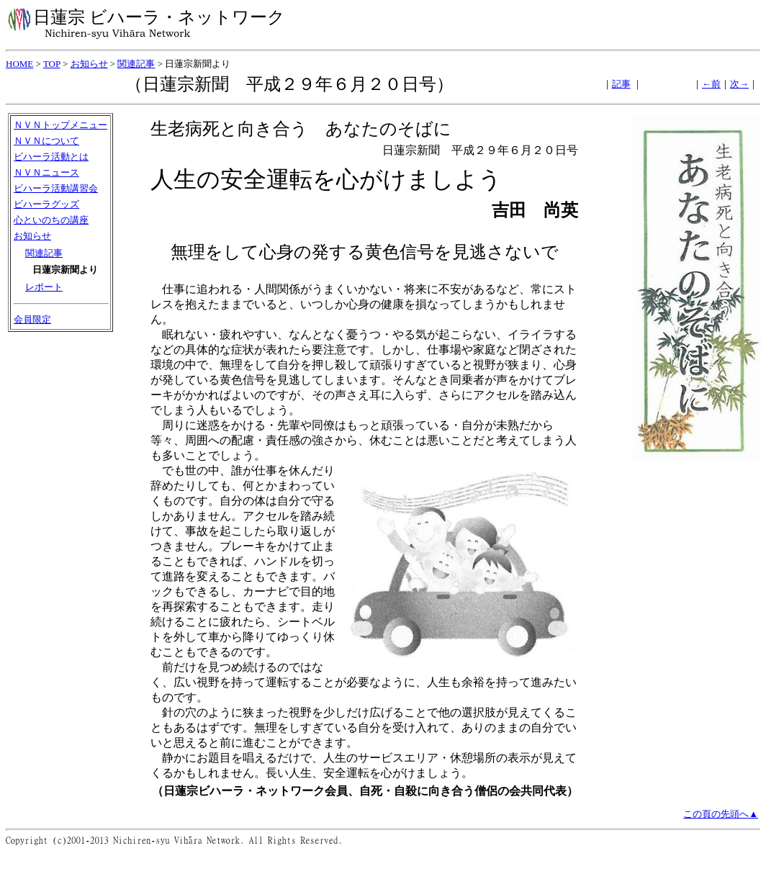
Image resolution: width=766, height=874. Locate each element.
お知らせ (89, 63)
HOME (19, 63)
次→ (739, 83)
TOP (51, 63)
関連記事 (136, 63)
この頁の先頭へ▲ (720, 813)
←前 (711, 83)
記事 (621, 83)
